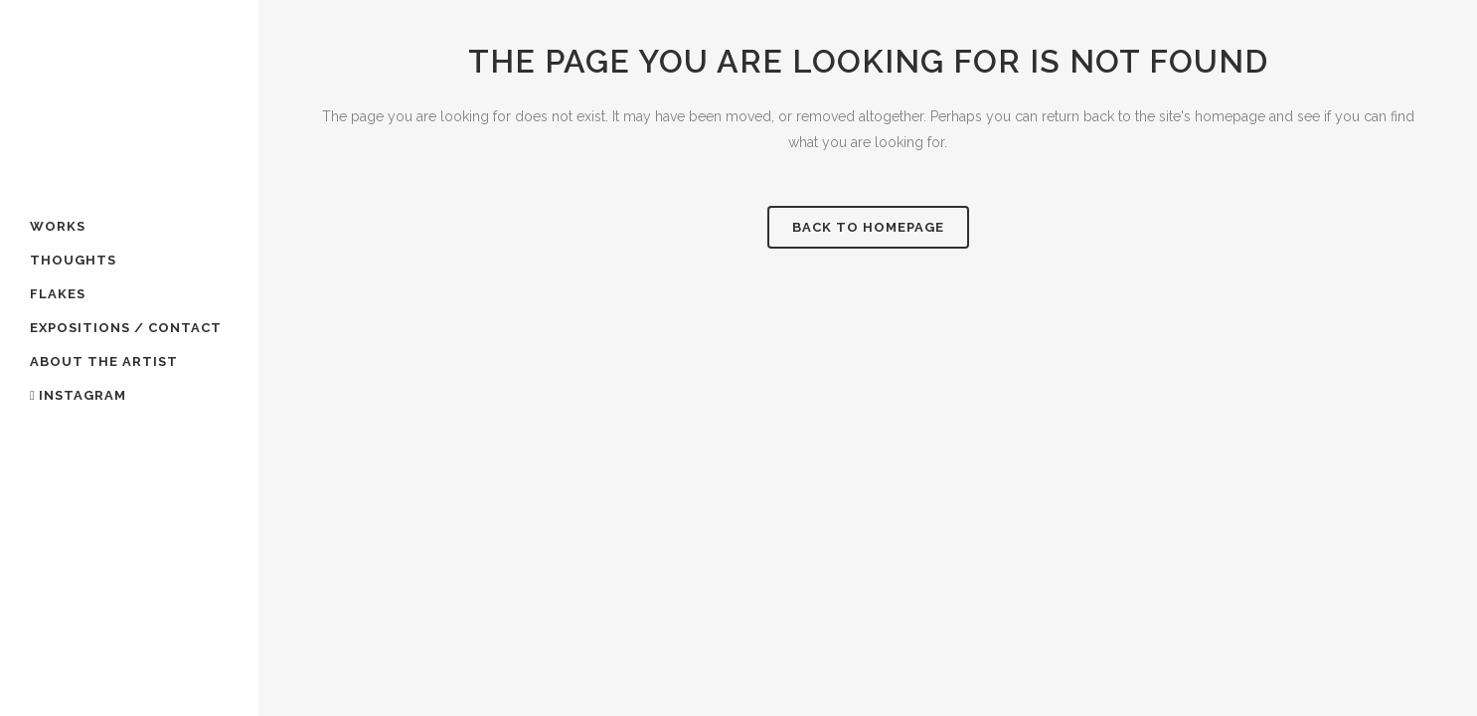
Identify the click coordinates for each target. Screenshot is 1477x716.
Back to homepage (868, 227)
